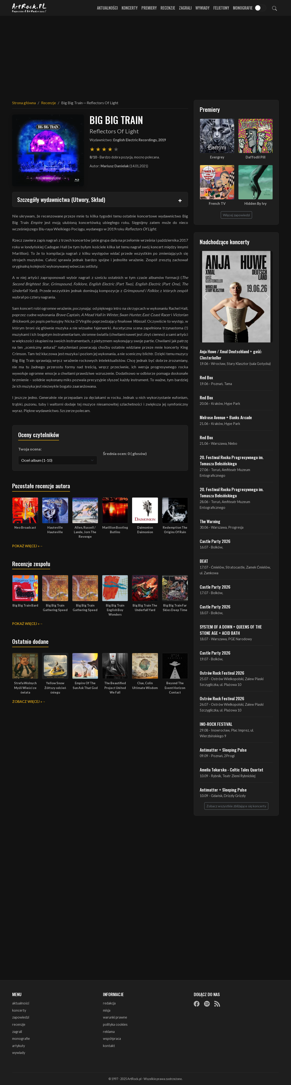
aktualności (20, 1003)
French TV (217, 203)
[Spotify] (207, 1003)
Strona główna (24, 102)
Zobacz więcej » (27, 702)
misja (106, 1010)
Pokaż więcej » (25, 546)
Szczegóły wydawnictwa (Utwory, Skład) (61, 199)
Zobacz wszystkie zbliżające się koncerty (236, 806)
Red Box (206, 377)
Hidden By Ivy (255, 203)
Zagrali (185, 8)
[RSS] (217, 1003)
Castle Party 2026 (215, 541)
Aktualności (107, 8)
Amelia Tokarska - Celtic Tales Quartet (231, 769)
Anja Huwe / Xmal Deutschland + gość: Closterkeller (231, 354)
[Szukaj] (274, 8)
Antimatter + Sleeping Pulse (223, 750)
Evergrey (217, 157)
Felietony (221, 8)
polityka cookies (115, 1024)
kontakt (109, 1046)
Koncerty (130, 8)
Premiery (149, 8)
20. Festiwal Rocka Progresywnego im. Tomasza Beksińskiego (232, 460)
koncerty (19, 1010)
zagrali (17, 1032)
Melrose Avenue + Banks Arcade (226, 417)
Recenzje (168, 8)
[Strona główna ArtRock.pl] (29, 8)
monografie (21, 1038)
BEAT (204, 561)
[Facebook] (196, 1003)
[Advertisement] (145, 55)
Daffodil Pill (255, 157)
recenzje (18, 1024)
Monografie (243, 8)
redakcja (109, 1003)
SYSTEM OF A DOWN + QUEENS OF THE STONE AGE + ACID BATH (231, 630)
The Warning (210, 521)
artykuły (18, 1046)
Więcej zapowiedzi (236, 215)
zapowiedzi (20, 1017)
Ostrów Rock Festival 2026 (222, 673)
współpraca (112, 1038)
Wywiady (202, 8)
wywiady (18, 1053)
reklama (109, 1032)
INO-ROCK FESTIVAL (216, 724)
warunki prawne (115, 1017)
